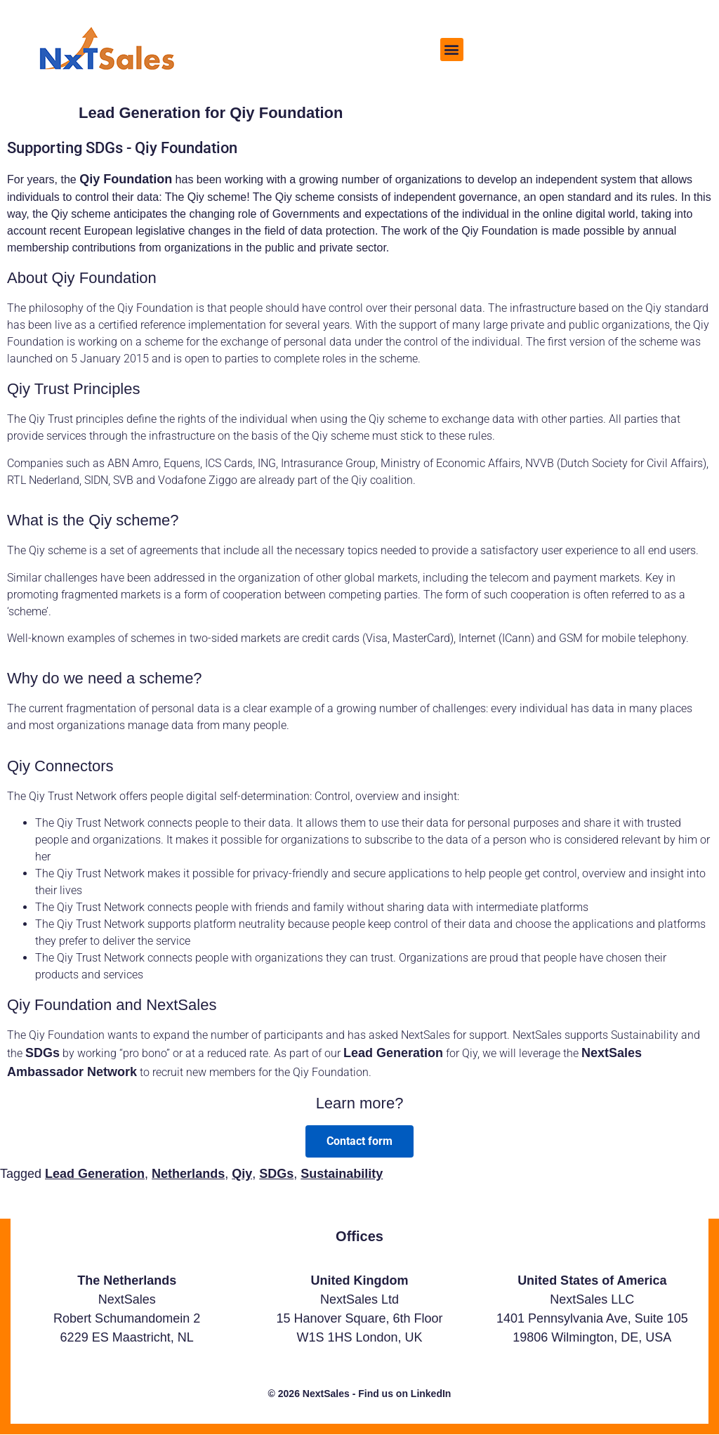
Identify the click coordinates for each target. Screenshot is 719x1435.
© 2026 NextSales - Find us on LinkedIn (359, 1393)
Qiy (242, 1174)
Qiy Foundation (125, 179)
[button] (451, 49)
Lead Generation (393, 1053)
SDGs (42, 1053)
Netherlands (188, 1174)
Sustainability (342, 1174)
